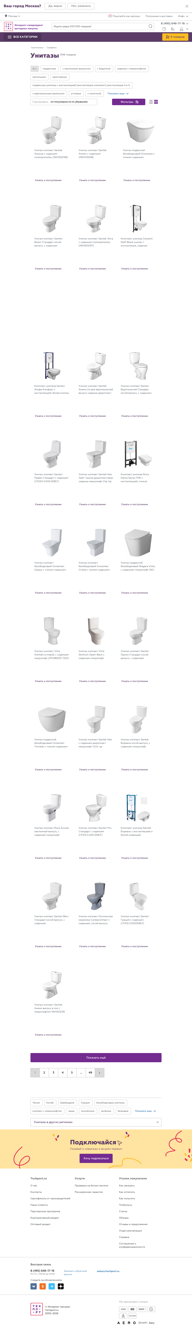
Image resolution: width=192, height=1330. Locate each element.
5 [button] (72, 1072)
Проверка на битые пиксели (91, 1185)
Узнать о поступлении (48, 180)
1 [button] (35, 1072)
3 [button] (53, 1072)
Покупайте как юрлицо (126, 16)
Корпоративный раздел (44, 1218)
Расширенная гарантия (89, 1192)
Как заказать (127, 1185)
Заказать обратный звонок (75, 1273)
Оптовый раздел (40, 1224)
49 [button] (90, 1072)
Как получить (127, 1198)
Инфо (183, 16)
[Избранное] (163, 29)
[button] (55, 6)
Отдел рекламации (130, 1230)
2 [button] (44, 1072)
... (81, 1072)
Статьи (123, 1211)
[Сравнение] (172, 29)
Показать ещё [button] (96, 1057)
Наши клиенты (39, 1205)
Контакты (36, 1192)
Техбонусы (125, 1205)
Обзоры (123, 1218)
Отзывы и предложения (133, 1224)
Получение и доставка (159, 16)
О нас (33, 1185)
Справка (124, 1237)
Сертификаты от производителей (50, 1198)
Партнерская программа (45, 1211)
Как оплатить (127, 1192)
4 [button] (63, 1072)
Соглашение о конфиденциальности (132, 1245)
